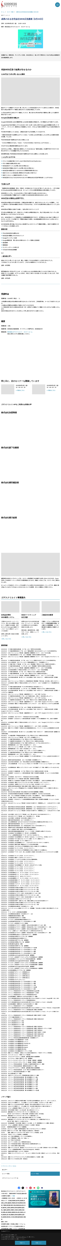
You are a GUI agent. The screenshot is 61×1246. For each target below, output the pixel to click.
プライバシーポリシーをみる (9, 1166)
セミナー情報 (5, 1173)
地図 (14, 1196)
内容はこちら (20, 390)
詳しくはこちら (6, 639)
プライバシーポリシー (21, 1237)
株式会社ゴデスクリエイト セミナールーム (19, 332)
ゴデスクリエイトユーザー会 (10, 1178)
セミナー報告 (35, 1173)
